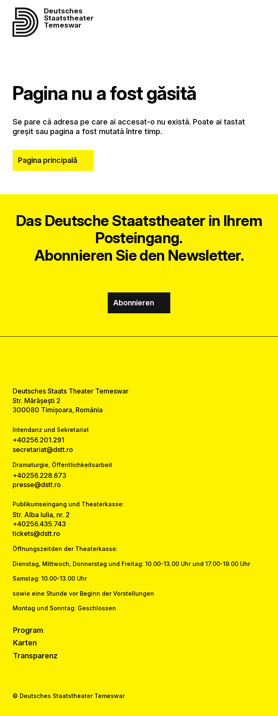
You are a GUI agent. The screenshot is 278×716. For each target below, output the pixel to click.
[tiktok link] (160, 361)
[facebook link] (117, 361)
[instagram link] (139, 361)
